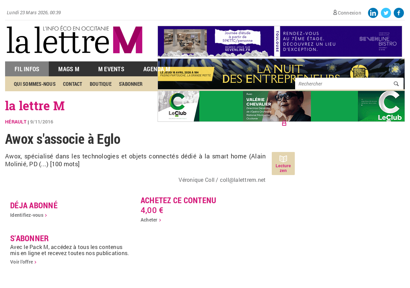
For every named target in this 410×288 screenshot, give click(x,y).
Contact (72, 83)
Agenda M (156, 69)
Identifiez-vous (26, 215)
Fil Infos (27, 69)
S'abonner (131, 83)
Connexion (349, 12)
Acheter (149, 219)
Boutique (100, 83)
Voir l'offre (21, 261)
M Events (111, 69)
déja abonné (34, 205)
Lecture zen (283, 168)
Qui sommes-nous (35, 83)
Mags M (68, 69)
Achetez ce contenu (179, 200)
